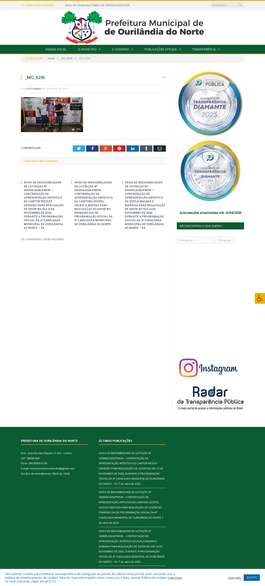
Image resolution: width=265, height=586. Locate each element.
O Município (87, 49)
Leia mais (175, 577)
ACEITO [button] (252, 577)
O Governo (120, 49)
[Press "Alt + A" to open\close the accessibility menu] (260, 298)
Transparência (204, 49)
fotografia (33, 88)
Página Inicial (56, 49)
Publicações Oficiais (161, 49)
